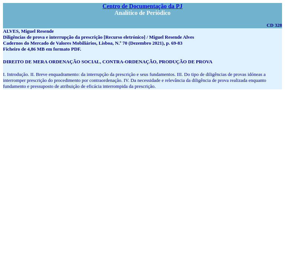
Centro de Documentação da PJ (142, 6)
